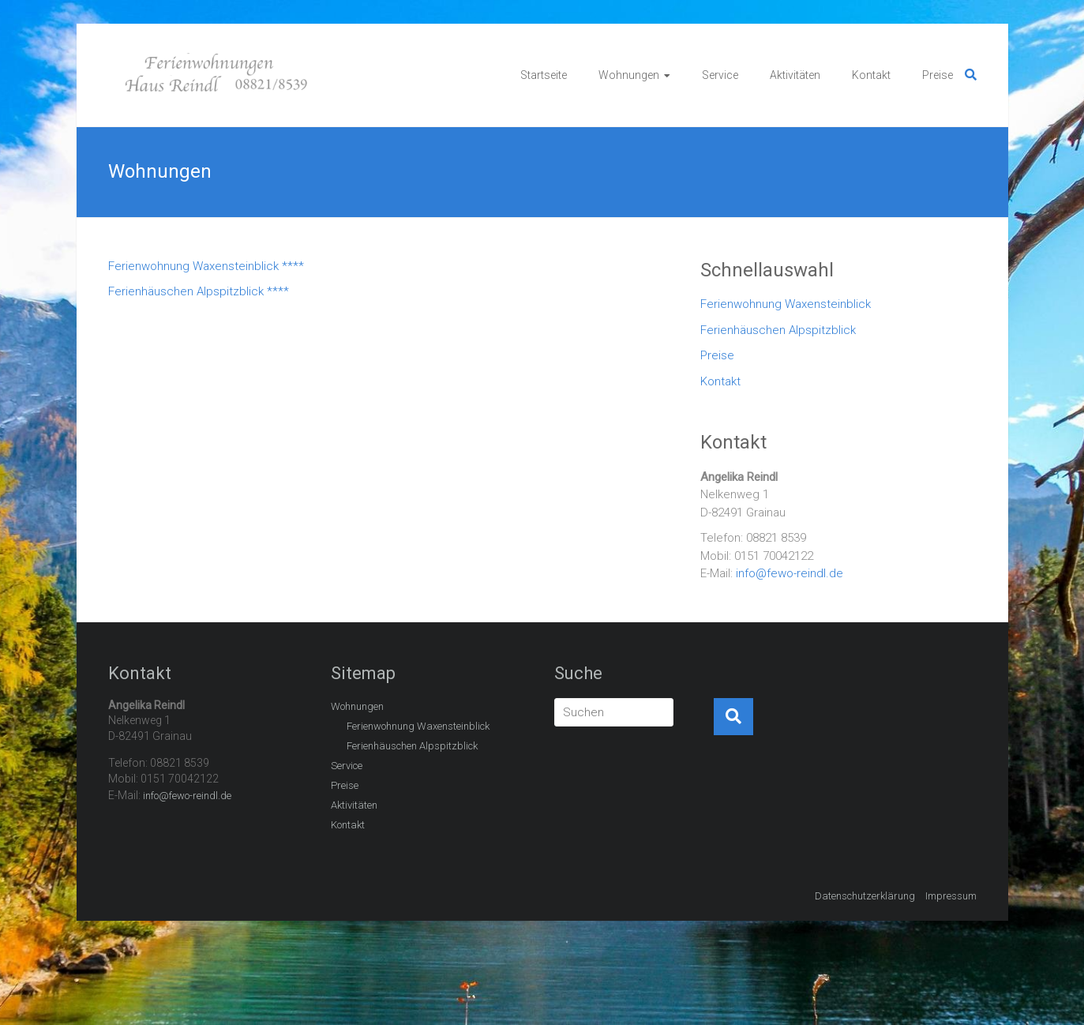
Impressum (951, 896)
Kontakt (871, 75)
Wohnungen (628, 75)
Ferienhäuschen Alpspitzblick (778, 330)
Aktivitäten (795, 75)
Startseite (543, 75)
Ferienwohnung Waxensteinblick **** (206, 266)
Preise (937, 75)
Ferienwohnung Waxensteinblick (785, 304)
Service (720, 75)
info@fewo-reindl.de (789, 573)
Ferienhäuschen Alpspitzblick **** (198, 291)
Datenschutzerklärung (865, 896)
